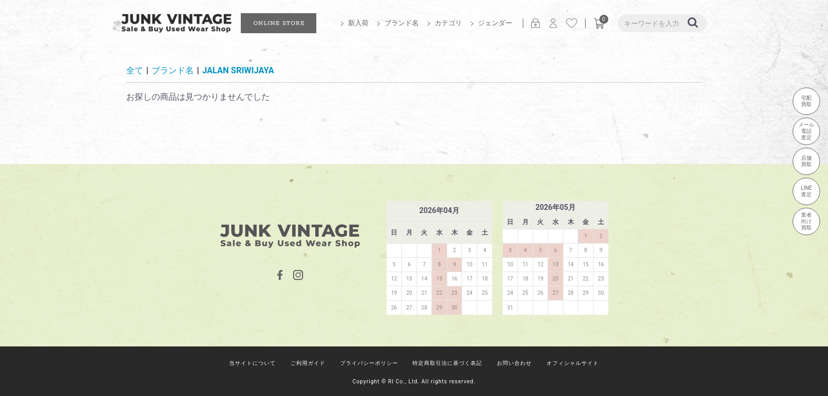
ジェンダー (495, 23)
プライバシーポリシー (369, 363)
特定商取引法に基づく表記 (447, 363)
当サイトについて (252, 363)
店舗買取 (806, 161)
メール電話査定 (806, 131)
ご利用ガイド (307, 363)
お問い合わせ (514, 363)
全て (134, 70)
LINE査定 (806, 191)
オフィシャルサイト (573, 363)
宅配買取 (806, 101)
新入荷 (358, 23)
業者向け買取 (806, 221)
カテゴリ (448, 23)
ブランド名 (401, 23)
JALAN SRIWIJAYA (238, 70)
